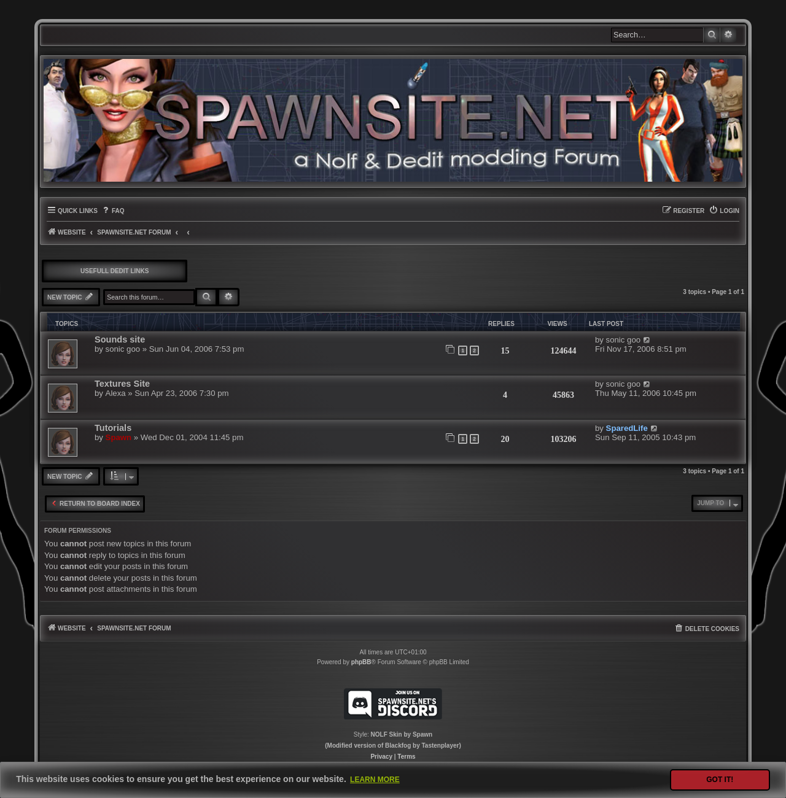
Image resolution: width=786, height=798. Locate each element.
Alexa (116, 393)
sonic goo (123, 349)
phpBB (361, 662)
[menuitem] (113, 211)
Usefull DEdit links (114, 271)
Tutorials (113, 428)
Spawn (119, 437)
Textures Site (122, 384)
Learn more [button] (375, 779)
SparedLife (627, 428)
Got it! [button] (719, 779)
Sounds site (120, 339)
